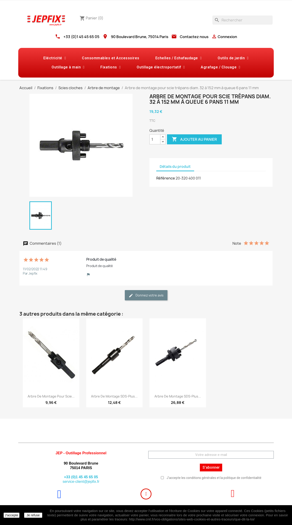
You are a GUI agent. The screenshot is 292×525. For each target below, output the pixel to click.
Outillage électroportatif (161, 67)
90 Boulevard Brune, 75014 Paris (139, 36)
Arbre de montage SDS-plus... (114, 396)
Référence (165, 178)
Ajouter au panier (194, 139)
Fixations (110, 67)
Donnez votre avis (146, 295)
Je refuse (33, 515)
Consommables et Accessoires (110, 58)
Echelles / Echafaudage (178, 58)
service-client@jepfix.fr (81, 481)
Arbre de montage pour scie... (51, 396)
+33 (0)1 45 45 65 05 (81, 36)
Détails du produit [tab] (175, 166)
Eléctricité (54, 58)
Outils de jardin (233, 58)
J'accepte (11, 515)
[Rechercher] (242, 20)
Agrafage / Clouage (220, 67)
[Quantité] (154, 139)
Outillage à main (68, 67)
